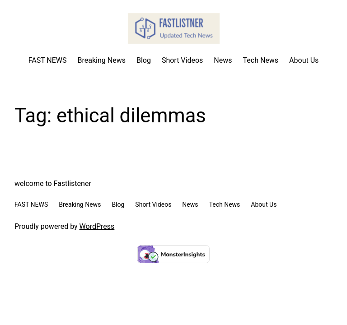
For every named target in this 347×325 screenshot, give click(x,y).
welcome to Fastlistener (52, 183)
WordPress (97, 226)
